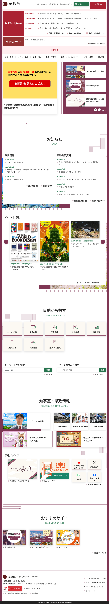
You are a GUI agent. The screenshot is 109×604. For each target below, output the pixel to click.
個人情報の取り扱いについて (96, 578)
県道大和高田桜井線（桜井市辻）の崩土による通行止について (62, 14)
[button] (42, 4)
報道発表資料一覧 (80, 201)
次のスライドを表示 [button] (99, 109)
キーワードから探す (14, 365)
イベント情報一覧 (93, 282)
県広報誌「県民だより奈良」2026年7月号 (95, 100)
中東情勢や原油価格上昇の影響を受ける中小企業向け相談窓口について (29, 106)
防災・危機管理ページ (97, 33)
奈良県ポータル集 (92, 86)
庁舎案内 (35, 593)
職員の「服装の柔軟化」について (19, 179)
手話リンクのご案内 (33, 588)
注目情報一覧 (33, 186)
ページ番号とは (100, 374)
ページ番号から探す (69, 365)
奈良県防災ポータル (97, 43)
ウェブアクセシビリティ (94, 587)
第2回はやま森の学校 (66, 187)
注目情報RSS (47, 186)
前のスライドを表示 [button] (95, 109)
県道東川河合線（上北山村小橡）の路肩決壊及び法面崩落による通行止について (69, 18)
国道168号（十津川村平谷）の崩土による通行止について (60, 23)
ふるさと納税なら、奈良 (95, 71)
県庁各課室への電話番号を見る (15, 593)
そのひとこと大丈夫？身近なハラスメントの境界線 (77, 179)
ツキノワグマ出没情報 (15, 162)
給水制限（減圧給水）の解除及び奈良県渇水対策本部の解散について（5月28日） (28, 171)
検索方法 (49, 374)
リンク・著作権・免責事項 (95, 582)
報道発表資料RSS (98, 201)
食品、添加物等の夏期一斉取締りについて (74, 194)
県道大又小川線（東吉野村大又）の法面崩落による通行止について (64, 28)
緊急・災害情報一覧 (56, 33)
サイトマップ (90, 591)
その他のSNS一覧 (94, 484)
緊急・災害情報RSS (76, 33)
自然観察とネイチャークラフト (70, 172)
